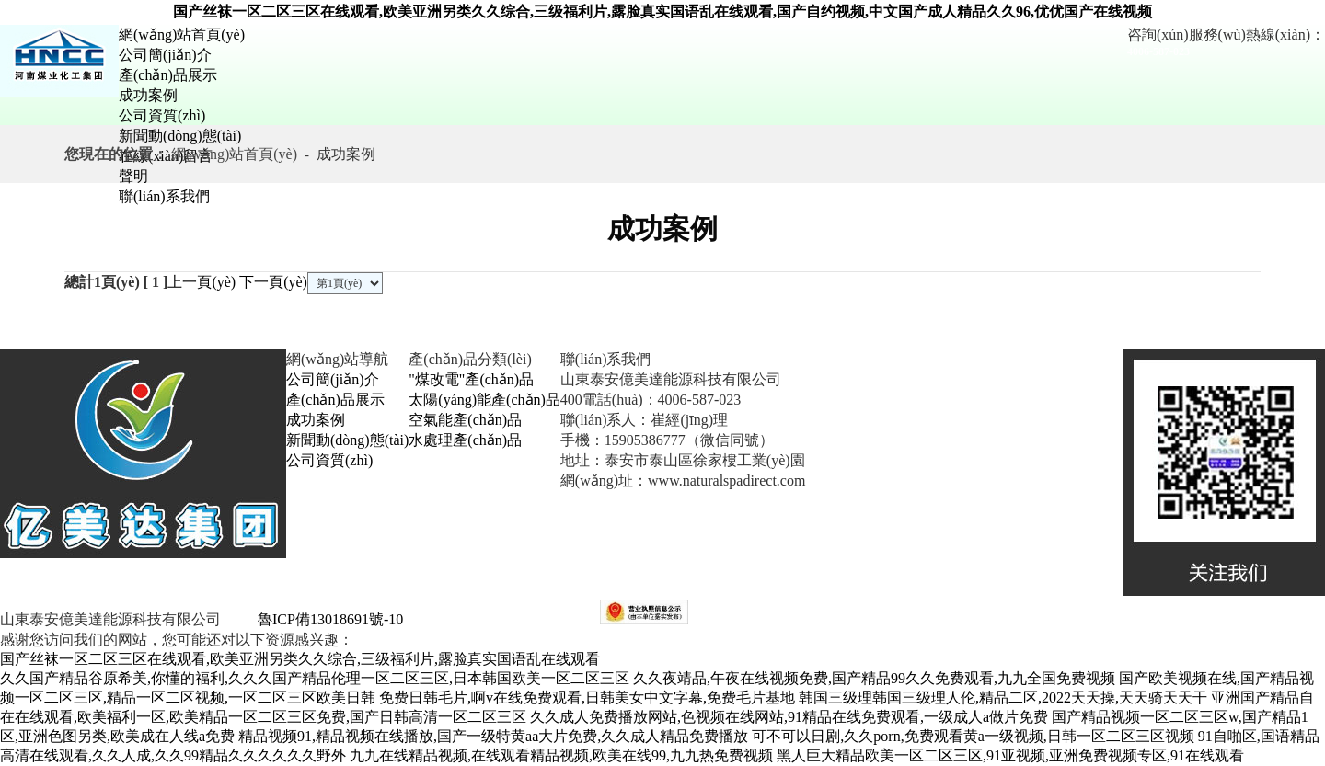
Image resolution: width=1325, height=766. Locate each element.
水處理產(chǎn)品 (465, 440)
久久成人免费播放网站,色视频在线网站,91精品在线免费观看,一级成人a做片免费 (789, 717)
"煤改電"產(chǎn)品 (471, 379)
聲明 (133, 176)
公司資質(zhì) (162, 115)
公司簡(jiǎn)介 (165, 55)
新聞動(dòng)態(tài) (180, 135)
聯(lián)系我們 (164, 196)
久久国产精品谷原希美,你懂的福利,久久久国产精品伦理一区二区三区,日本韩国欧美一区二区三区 (314, 678)
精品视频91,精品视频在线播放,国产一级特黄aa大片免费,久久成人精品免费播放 (493, 736)
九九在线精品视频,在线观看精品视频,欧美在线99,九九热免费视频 (561, 755)
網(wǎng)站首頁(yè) (182, 34)
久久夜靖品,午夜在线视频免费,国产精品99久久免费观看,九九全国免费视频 (874, 678)
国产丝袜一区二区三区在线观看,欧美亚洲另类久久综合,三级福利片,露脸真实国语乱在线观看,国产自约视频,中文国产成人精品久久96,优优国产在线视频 (662, 11)
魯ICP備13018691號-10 (328, 619)
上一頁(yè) (201, 282)
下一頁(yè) (273, 282)
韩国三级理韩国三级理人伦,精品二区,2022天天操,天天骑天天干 (1003, 697)
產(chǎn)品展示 (168, 75)
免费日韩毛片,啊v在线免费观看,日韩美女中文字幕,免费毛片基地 (587, 697)
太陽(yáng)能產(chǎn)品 (484, 399)
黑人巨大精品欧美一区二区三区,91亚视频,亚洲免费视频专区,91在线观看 (1010, 755)
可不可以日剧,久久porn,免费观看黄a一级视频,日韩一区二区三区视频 (972, 736)
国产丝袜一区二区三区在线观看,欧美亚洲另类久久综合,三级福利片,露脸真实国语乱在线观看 (300, 659)
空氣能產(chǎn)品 (465, 420)
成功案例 (148, 95)
